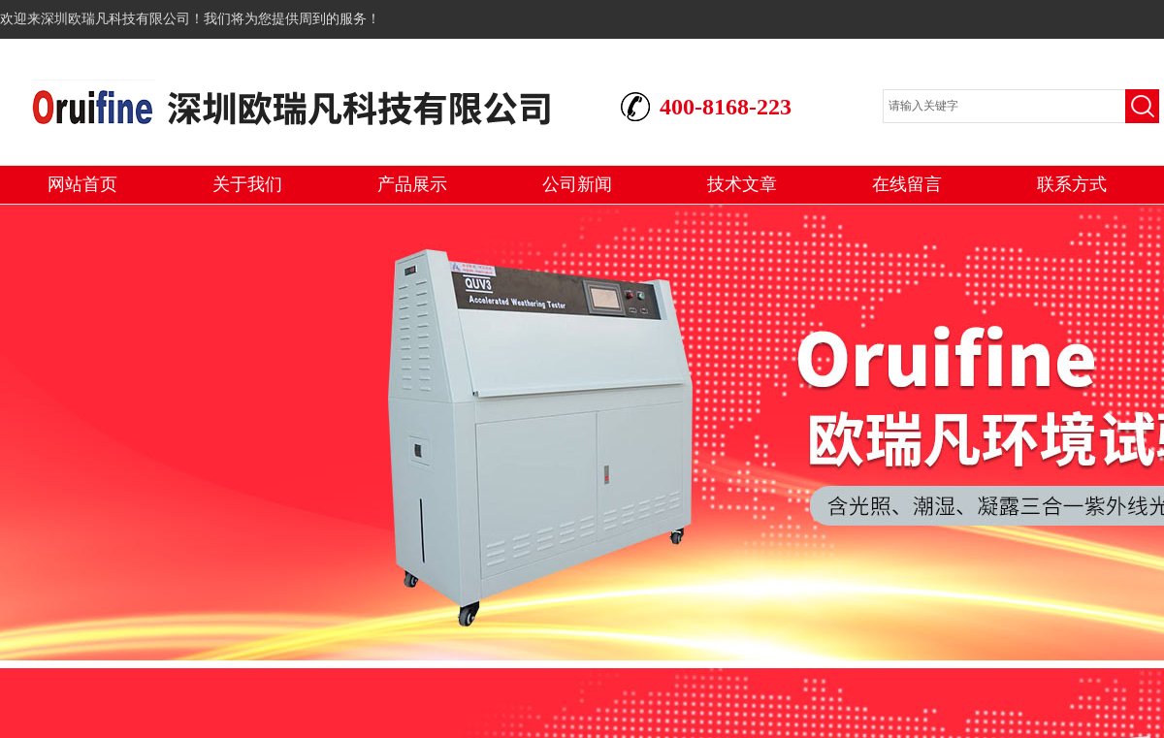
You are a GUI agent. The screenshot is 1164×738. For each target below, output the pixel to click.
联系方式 (1072, 184)
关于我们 (247, 184)
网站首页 (82, 184)
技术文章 (742, 184)
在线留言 (907, 184)
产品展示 (412, 184)
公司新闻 (577, 184)
